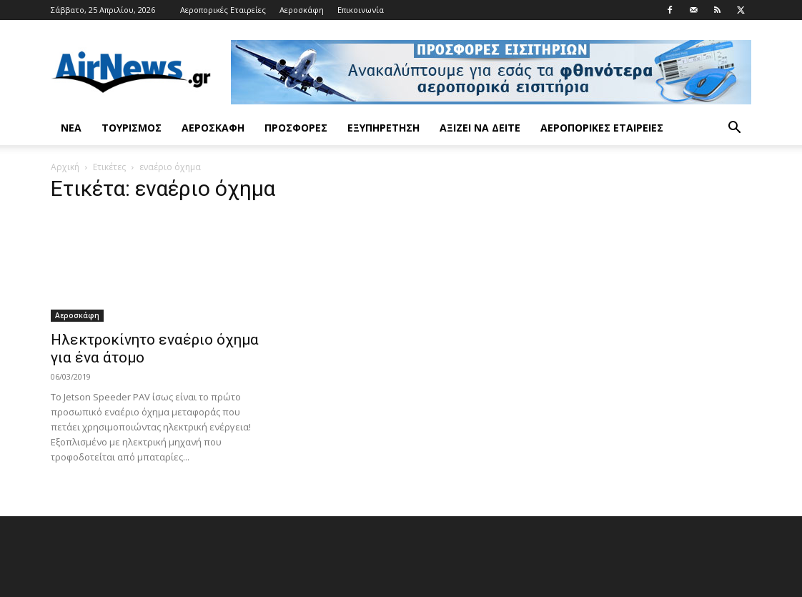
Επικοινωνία (360, 9)
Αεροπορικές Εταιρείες (223, 9)
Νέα (71, 127)
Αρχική (65, 167)
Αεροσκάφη (301, 9)
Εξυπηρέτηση (383, 127)
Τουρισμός (132, 127)
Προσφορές (295, 127)
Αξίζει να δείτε (480, 127)
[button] (734, 129)
